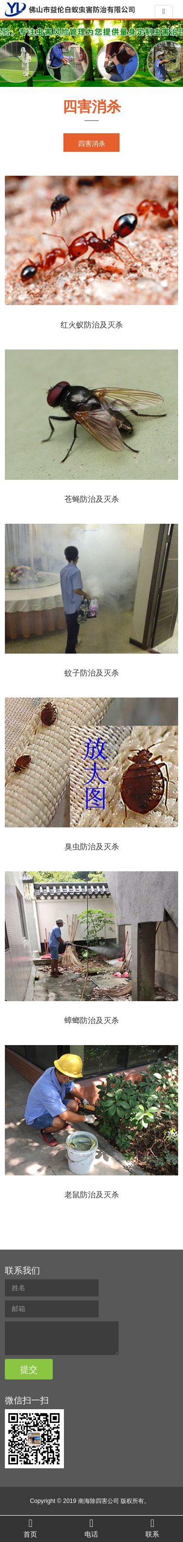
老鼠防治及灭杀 (91, 1195)
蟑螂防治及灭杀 (91, 1020)
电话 (91, 1528)
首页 (30, 1528)
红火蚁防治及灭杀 (92, 325)
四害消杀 (91, 107)
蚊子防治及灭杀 (91, 673)
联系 (152, 1528)
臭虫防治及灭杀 (91, 847)
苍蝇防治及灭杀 (91, 499)
